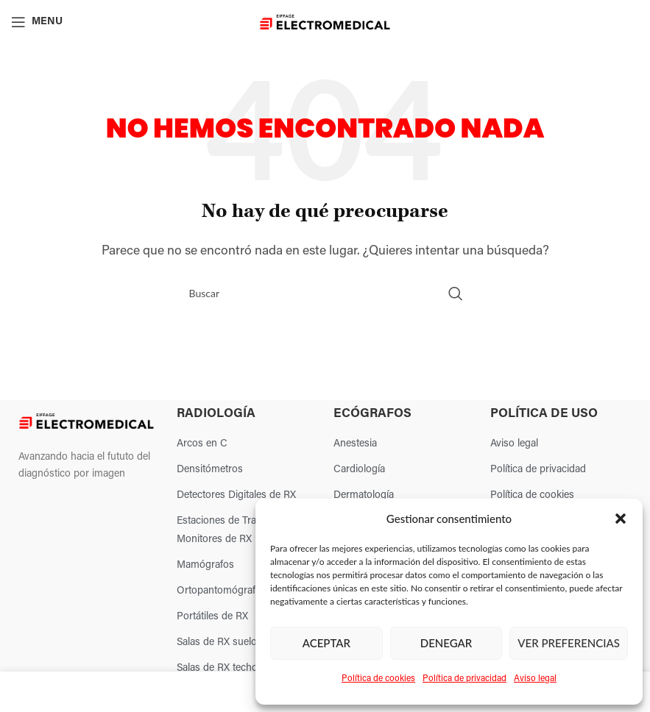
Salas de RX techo (217, 668)
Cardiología (359, 469)
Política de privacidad (464, 678)
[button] (620, 518)
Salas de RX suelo (217, 642)
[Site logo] (325, 22)
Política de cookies (378, 678)
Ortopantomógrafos (221, 591)
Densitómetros (210, 469)
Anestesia (355, 443)
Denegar (446, 642)
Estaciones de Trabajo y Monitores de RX (230, 530)
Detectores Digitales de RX (236, 495)
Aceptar (326, 642)
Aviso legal (535, 678)
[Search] (325, 293)
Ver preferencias (568, 642)
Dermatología (363, 495)
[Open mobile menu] (37, 22)
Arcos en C (202, 443)
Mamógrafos (205, 565)
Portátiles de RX (212, 616)
